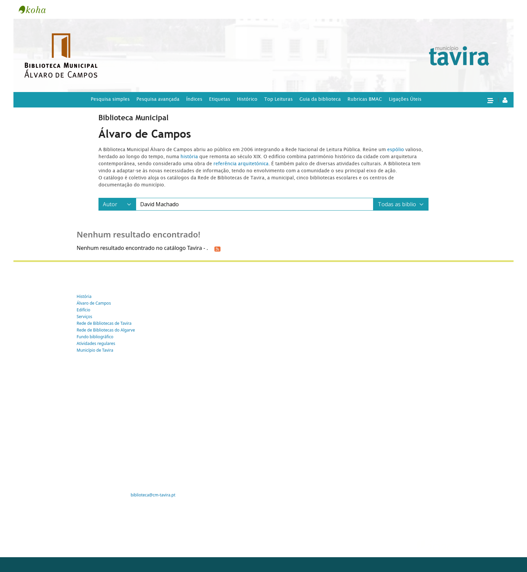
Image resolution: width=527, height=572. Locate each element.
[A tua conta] (505, 99)
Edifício (83, 310)
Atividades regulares (96, 343)
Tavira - (35, 9)
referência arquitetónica (241, 163)
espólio (396, 149)
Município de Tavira (95, 350)
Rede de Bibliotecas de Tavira (104, 323)
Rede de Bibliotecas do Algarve (106, 330)
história (189, 156)
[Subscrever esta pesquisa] (217, 248)
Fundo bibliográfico (95, 337)
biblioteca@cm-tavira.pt (153, 495)
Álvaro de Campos (94, 303)
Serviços (84, 316)
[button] (490, 100)
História (84, 296)
